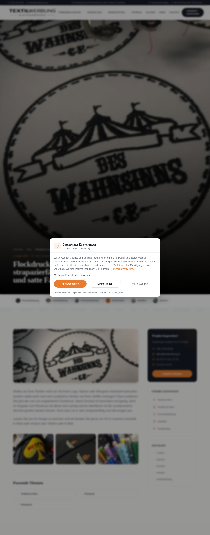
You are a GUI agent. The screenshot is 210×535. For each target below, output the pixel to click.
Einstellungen (105, 284)
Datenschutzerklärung (122, 269)
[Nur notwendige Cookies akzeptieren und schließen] (154, 244)
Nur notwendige (140, 284)
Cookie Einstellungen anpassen (72, 275)
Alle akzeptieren (70, 284)
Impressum (77, 293)
